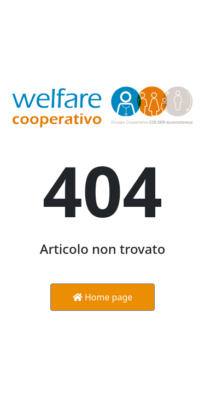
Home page (103, 297)
